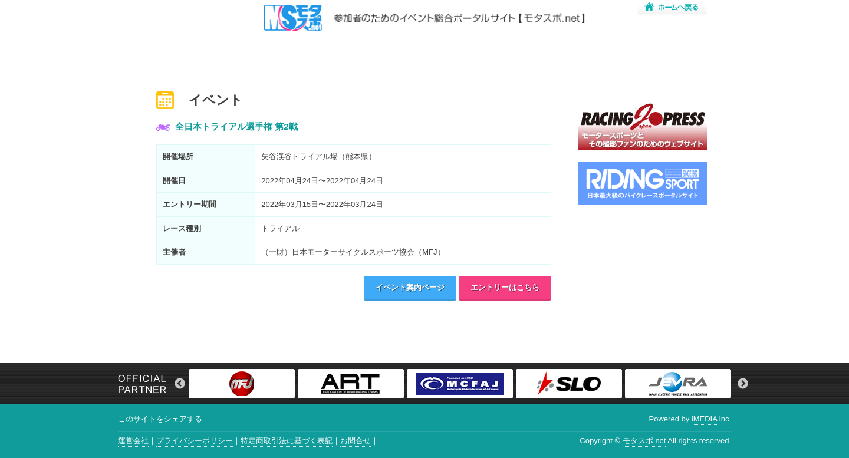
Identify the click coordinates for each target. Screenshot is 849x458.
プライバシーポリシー (194, 440)
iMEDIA (704, 418)
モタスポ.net (644, 440)
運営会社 (133, 440)
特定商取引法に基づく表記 (287, 440)
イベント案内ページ (410, 287)
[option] (243, 383)
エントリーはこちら (504, 287)
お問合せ (355, 440)
